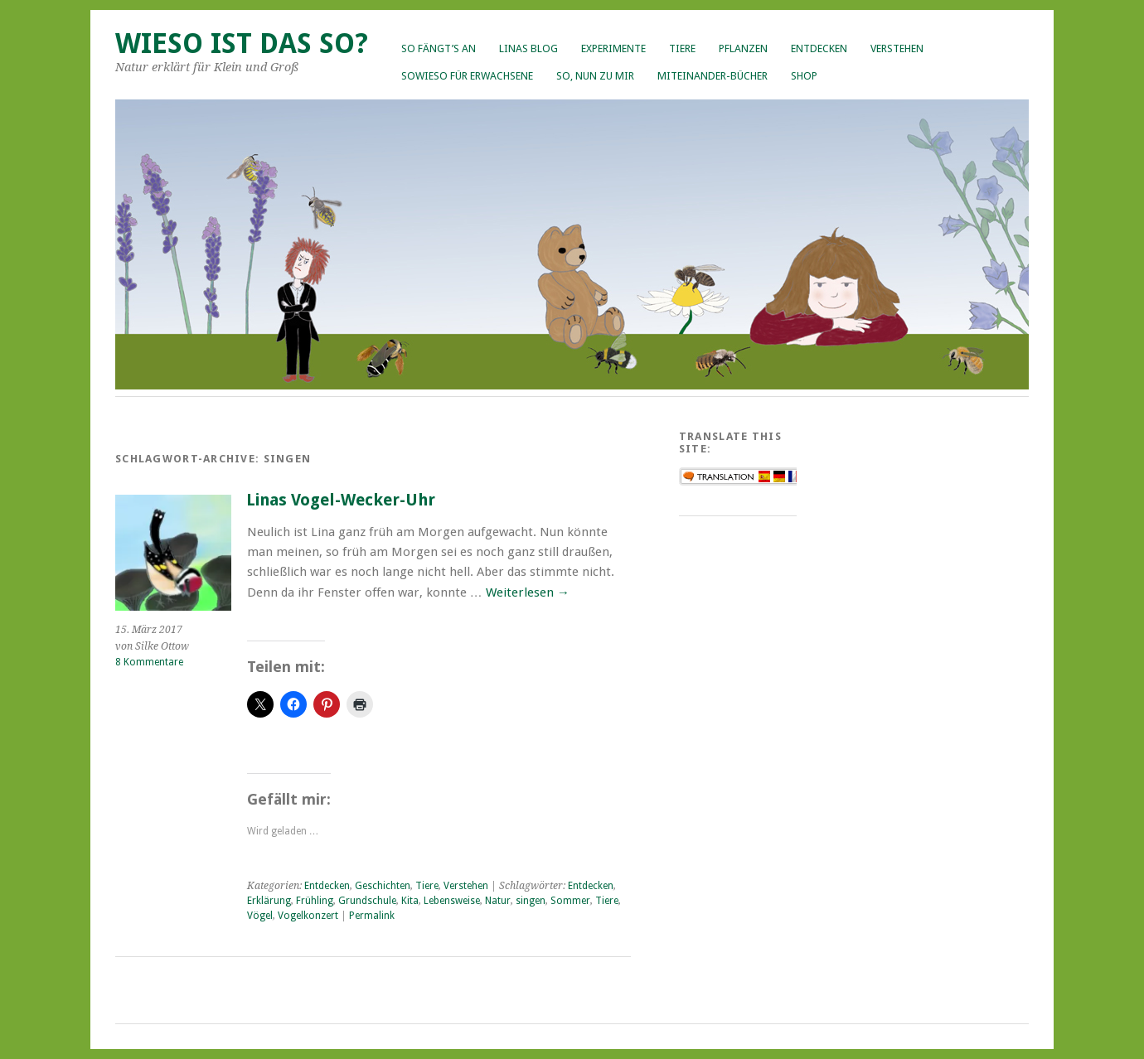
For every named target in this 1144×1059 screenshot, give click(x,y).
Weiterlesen (528, 592)
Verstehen (896, 48)
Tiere (682, 48)
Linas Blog (528, 48)
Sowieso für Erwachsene (467, 76)
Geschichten (382, 886)
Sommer (570, 901)
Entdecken (819, 48)
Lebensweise (452, 901)
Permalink (372, 915)
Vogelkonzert (308, 915)
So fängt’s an (438, 48)
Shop (804, 76)
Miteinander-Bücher (712, 76)
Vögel (260, 915)
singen (530, 901)
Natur (498, 901)
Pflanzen (743, 48)
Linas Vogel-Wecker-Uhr (340, 500)
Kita (410, 901)
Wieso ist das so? (241, 43)
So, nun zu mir (595, 76)
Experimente (613, 48)
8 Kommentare (149, 662)
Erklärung (269, 901)
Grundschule (367, 901)
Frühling (314, 901)
